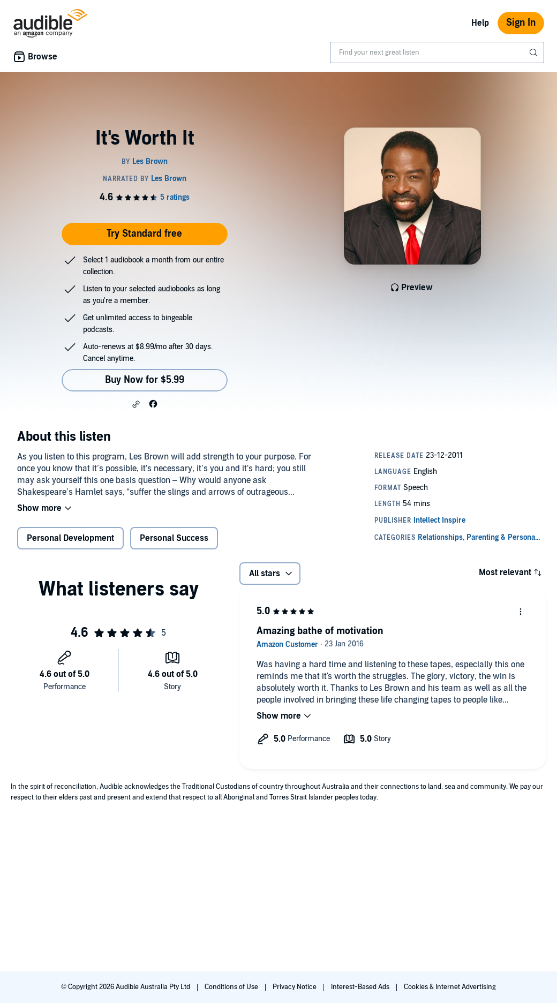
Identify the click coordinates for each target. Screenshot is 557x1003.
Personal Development (70, 538)
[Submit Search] (534, 52)
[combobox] (437, 52)
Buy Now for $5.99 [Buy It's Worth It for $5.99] (144, 380)
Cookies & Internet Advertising (450, 987)
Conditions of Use (232, 987)
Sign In (521, 22)
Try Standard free (144, 233)
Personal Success (174, 538)
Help (480, 23)
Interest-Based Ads (361, 987)
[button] (136, 404)
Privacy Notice (295, 987)
